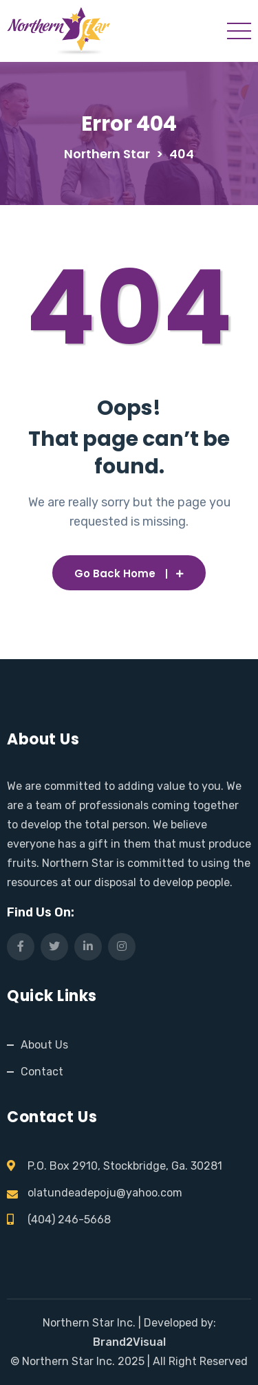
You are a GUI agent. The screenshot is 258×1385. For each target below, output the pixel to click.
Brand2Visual (129, 1342)
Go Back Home (129, 573)
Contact (42, 1071)
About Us (44, 1044)
